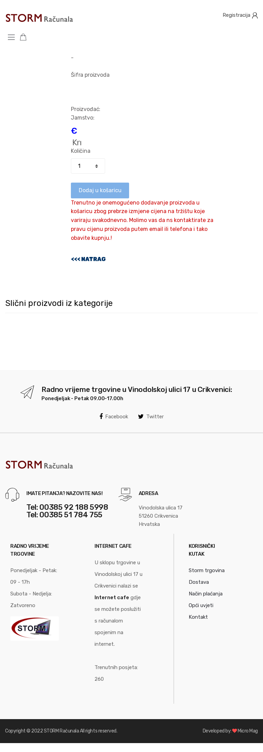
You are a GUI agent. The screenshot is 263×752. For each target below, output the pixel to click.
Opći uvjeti (201, 605)
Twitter (151, 417)
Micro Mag (248, 731)
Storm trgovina (207, 570)
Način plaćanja (206, 594)
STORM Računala (61, 731)
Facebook (113, 417)
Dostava (199, 582)
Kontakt (198, 617)
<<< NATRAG (88, 259)
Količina (80, 151)
